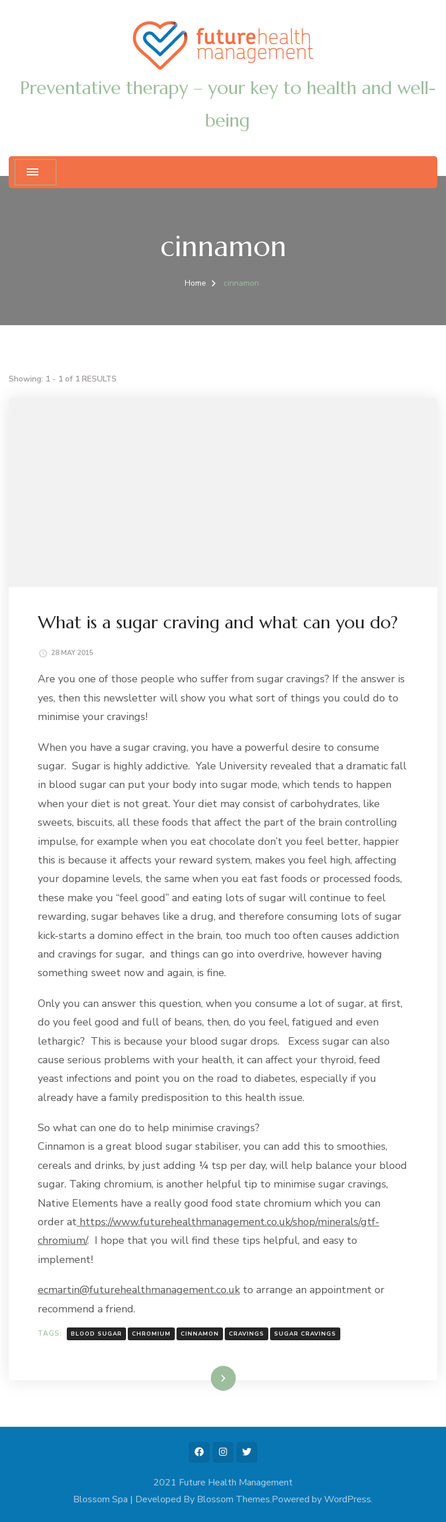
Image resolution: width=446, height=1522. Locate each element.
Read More (204, 1378)
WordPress (347, 1499)
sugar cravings (305, 1334)
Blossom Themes (233, 1499)
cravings (246, 1334)
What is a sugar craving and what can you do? (218, 622)
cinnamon (200, 1334)
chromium (151, 1334)
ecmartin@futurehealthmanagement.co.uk (139, 1290)
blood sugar (96, 1334)
